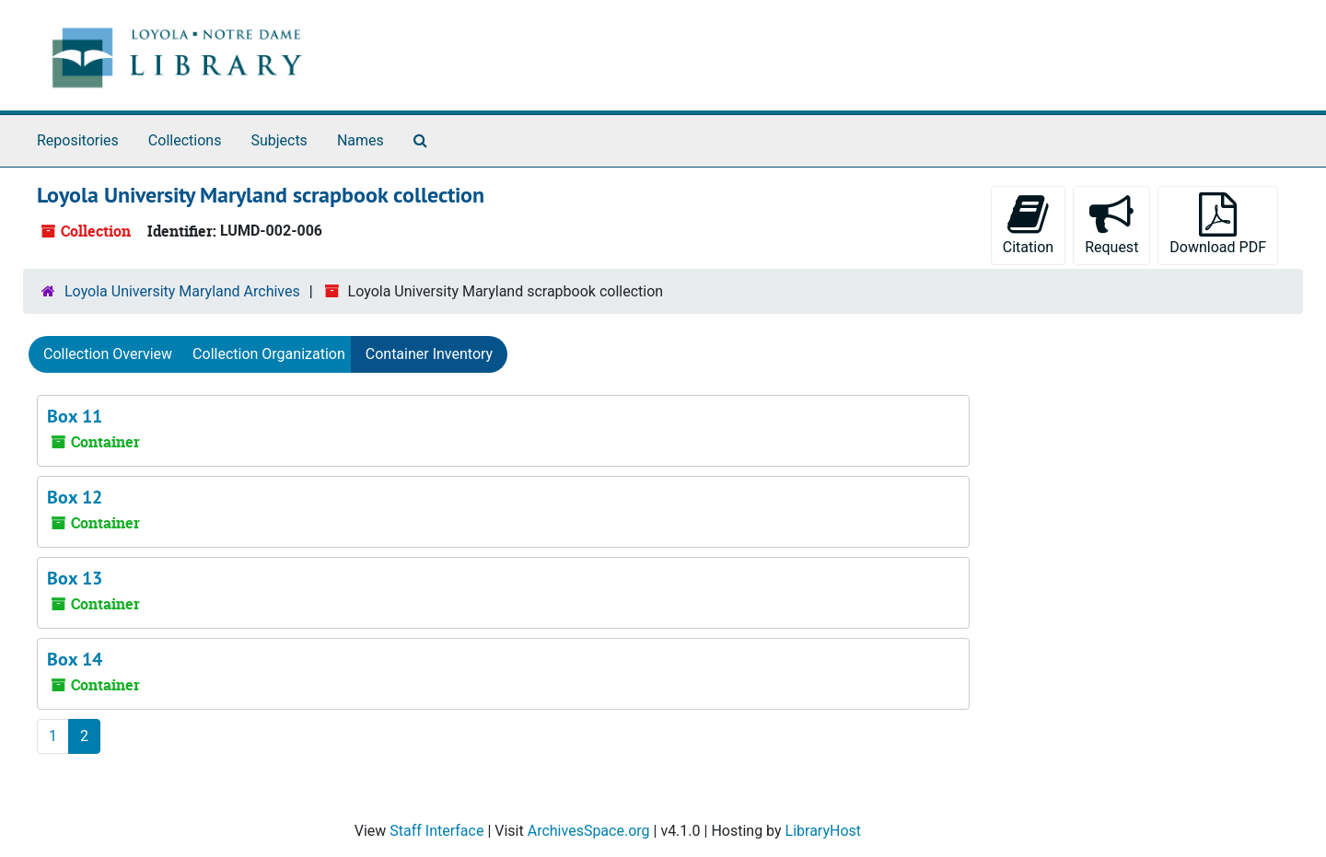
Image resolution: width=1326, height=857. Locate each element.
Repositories (78, 140)
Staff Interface (436, 831)
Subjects (278, 140)
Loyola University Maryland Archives (182, 291)
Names (360, 140)
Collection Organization (268, 354)
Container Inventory (429, 354)
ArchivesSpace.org (589, 831)
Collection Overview (107, 354)
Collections (185, 140)
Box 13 (74, 578)
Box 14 (74, 659)
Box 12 (74, 497)
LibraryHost (823, 831)
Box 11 (74, 416)
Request (1111, 224)
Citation (1028, 224)
